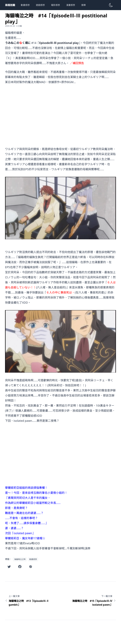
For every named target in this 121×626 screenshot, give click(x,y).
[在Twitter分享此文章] (9, 566)
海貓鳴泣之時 (20, 559)
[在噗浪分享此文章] (30, 566)
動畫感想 (25, 4)
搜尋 (83, 4)
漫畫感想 (70, 4)
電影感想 (55, 4)
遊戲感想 (40, 4)
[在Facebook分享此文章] (20, 566)
